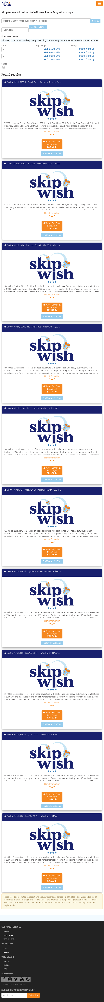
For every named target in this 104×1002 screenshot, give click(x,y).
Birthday (6, 40)
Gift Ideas (7, 965)
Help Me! (6, 932)
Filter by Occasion (9, 36)
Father (86, 40)
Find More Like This (52, 153)
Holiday (26, 40)
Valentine (65, 40)
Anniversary (53, 40)
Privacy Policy (8, 935)
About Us (6, 962)
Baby (34, 40)
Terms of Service (9, 939)
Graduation (76, 40)
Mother (94, 40)
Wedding (42, 40)
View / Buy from (52, 144)
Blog (5, 969)
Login (5, 948)
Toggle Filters (38, 26)
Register (6, 952)
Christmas (16, 40)
